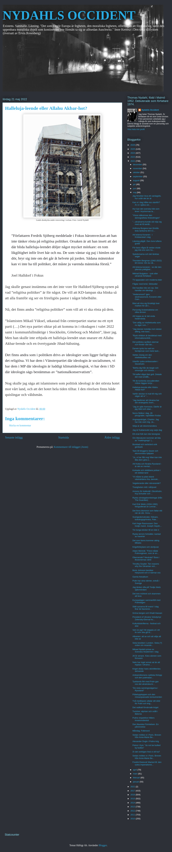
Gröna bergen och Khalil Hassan (147, 613)
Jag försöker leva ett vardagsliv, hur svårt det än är (146, 197)
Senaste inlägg (14, 437)
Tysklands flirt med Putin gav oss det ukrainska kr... (145, 682)
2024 (133, 153)
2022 (133, 161)
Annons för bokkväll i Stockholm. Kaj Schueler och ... (147, 492)
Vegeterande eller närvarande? (146, 483)
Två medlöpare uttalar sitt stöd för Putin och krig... (146, 702)
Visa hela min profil (136, 129)
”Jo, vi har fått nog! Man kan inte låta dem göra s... (147, 458)
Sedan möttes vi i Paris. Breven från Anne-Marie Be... (146, 736)
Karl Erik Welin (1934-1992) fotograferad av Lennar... (144, 505)
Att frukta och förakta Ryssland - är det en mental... (147, 465)
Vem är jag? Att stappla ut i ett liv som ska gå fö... (146, 631)
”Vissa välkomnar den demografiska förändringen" (146, 216)
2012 (133, 811)
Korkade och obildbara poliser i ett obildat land (146, 471)
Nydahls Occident (150, 110)
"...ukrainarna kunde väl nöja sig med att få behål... (147, 223)
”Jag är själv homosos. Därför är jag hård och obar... (147, 407)
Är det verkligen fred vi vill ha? (146, 752)
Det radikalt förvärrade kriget (145, 707)
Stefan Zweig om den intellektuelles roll (142, 356)
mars (135, 773)
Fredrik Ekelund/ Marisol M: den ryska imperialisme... (146, 763)
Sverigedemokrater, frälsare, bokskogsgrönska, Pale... (145, 518)
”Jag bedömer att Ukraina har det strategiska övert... (145, 401)
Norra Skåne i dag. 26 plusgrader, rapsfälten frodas (146, 414)
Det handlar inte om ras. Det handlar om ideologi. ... (145, 289)
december (138, 164)
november (138, 168)
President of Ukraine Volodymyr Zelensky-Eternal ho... (146, 618)
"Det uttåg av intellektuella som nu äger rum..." (146, 323)
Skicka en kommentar (20, 425)
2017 (133, 791)
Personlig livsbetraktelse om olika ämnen (145, 311)
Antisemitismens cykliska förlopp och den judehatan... (147, 676)
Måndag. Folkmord (140, 731)
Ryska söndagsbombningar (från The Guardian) (147, 499)
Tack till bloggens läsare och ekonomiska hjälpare (145, 452)
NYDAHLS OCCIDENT (69, 15)
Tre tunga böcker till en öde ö (145, 530)
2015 (133, 798)
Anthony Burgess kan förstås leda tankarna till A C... (145, 229)
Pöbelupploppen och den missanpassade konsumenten (147, 695)
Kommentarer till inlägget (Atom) (71, 447)
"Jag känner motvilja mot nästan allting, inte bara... (147, 330)
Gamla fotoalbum (140, 577)
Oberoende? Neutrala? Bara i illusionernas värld (145, 558)
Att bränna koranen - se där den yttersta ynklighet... (146, 268)
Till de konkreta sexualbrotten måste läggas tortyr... (145, 382)
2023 (133, 157)
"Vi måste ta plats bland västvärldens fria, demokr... (145, 478)
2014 (133, 803)
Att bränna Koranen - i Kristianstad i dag (142, 236)
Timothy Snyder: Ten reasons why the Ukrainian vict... (145, 565)
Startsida (63, 437)
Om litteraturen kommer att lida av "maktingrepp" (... (146, 439)
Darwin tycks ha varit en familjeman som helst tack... (146, 349)
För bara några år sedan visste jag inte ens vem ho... (146, 248)
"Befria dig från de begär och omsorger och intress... (145, 369)
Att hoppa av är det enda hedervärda (143, 317)
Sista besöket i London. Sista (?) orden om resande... (147, 644)
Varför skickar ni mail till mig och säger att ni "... (147, 395)
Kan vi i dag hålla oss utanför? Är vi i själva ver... (146, 203)
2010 (133, 818)
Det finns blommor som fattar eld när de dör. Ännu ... (147, 511)
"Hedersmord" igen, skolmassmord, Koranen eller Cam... (146, 296)
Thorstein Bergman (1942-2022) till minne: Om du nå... (147, 261)
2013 (133, 806)
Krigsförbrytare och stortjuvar (145, 547)
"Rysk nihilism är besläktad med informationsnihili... (146, 336)
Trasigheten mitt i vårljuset (144, 487)
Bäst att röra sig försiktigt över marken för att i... (146, 304)
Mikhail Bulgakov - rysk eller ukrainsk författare (145, 274)
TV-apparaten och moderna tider (147, 280)
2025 (133, 149)
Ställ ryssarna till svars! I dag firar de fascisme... (145, 607)
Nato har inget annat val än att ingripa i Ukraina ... (146, 663)
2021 (133, 786)
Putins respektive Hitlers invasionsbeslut (143, 719)
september (138, 176)
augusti (136, 180)
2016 (133, 794)
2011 (133, 815)
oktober (136, 172)
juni (135, 188)
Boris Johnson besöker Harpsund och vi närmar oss (146, 571)
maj (135, 192)
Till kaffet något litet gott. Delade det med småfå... (147, 375)
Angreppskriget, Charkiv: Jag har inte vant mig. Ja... (145, 420)
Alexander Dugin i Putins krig (145, 741)
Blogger (103, 845)
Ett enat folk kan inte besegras (146, 434)
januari (136, 782)
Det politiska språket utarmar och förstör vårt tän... (145, 343)
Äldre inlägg (112, 437)
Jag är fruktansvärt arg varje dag (147, 430)
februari (137, 777)
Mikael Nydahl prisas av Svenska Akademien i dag (145, 650)
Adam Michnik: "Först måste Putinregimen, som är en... (145, 552)
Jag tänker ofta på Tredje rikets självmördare (146, 588)
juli (134, 184)
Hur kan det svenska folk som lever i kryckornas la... (145, 210)
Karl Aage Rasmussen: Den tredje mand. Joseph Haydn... (147, 524)
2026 (133, 145)
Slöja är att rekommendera (144, 426)
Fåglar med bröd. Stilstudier (145, 284)
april (135, 770)
